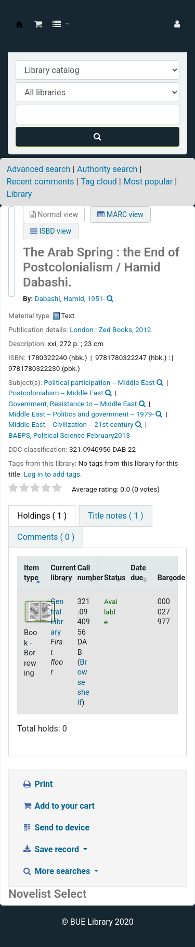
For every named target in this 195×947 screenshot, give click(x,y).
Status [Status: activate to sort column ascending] (114, 577)
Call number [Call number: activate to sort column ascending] (87, 573)
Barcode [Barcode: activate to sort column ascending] (168, 577)
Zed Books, (116, 329)
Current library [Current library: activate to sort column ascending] (60, 573)
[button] (38, 24)
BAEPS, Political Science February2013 (69, 435)
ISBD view (50, 231)
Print (37, 784)
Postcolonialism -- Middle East (55, 393)
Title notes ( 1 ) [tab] (116, 516)
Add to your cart (58, 806)
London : (83, 329)
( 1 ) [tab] (42, 516)
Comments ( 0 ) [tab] (45, 537)
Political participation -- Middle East (99, 382)
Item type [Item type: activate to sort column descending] (31, 573)
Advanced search (38, 169)
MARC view (120, 214)
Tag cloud (99, 181)
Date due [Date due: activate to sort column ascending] (138, 573)
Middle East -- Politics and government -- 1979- (81, 414)
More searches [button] (57, 871)
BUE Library (19, 24)
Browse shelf (83, 682)
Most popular (148, 181)
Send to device (55, 828)
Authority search (107, 169)
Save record (51, 849)
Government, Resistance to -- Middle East (72, 403)
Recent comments (40, 181)
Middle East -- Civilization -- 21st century (70, 424)
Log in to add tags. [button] (53, 474)
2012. (144, 329)
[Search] (97, 137)
